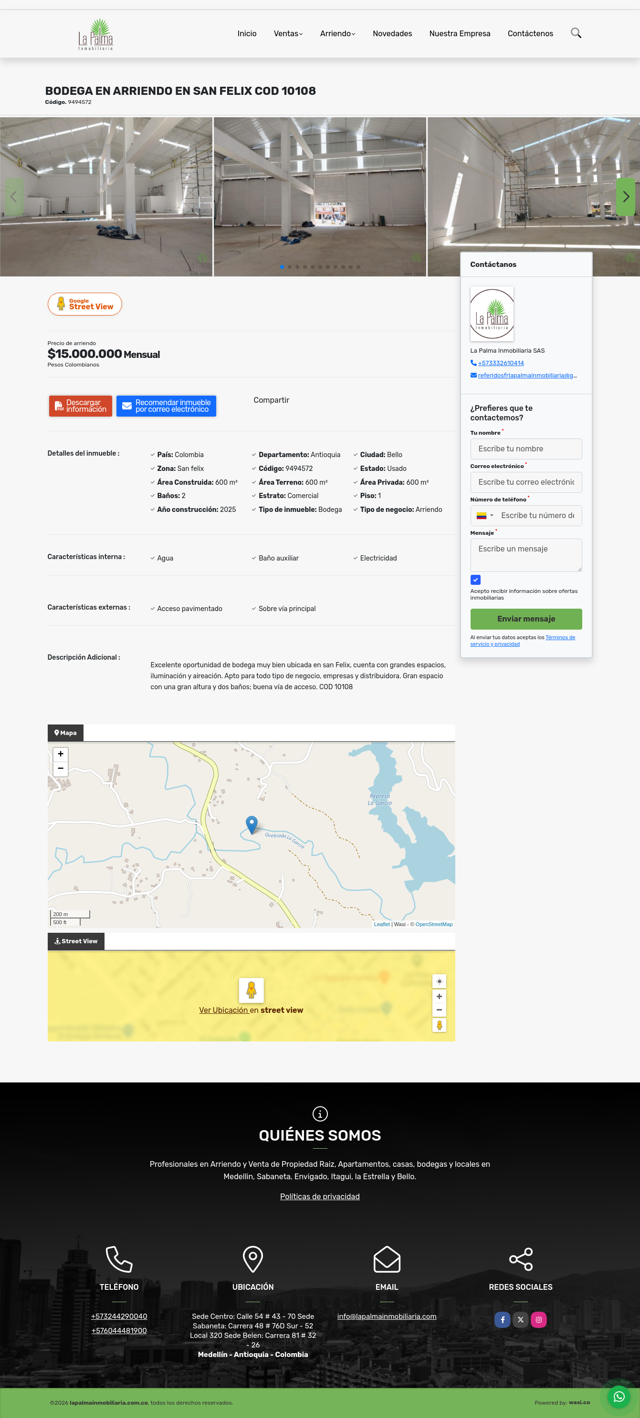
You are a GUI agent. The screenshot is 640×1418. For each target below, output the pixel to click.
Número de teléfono (500, 499)
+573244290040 (119, 1316)
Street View (85, 303)
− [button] (60, 769)
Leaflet (382, 924)
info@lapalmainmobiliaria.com (387, 1316)
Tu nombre (487, 432)
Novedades (392, 33)
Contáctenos (531, 33)
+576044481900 (119, 1330)
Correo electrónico (499, 465)
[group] (106, 196)
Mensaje (484, 532)
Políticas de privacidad (320, 1196)
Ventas (286, 33)
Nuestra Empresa (460, 33)
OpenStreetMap (434, 924)
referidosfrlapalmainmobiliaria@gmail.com (538, 375)
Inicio (247, 33)
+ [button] (60, 755)
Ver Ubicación (224, 1010)
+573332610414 (501, 363)
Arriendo (335, 33)
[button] (282, 267)
